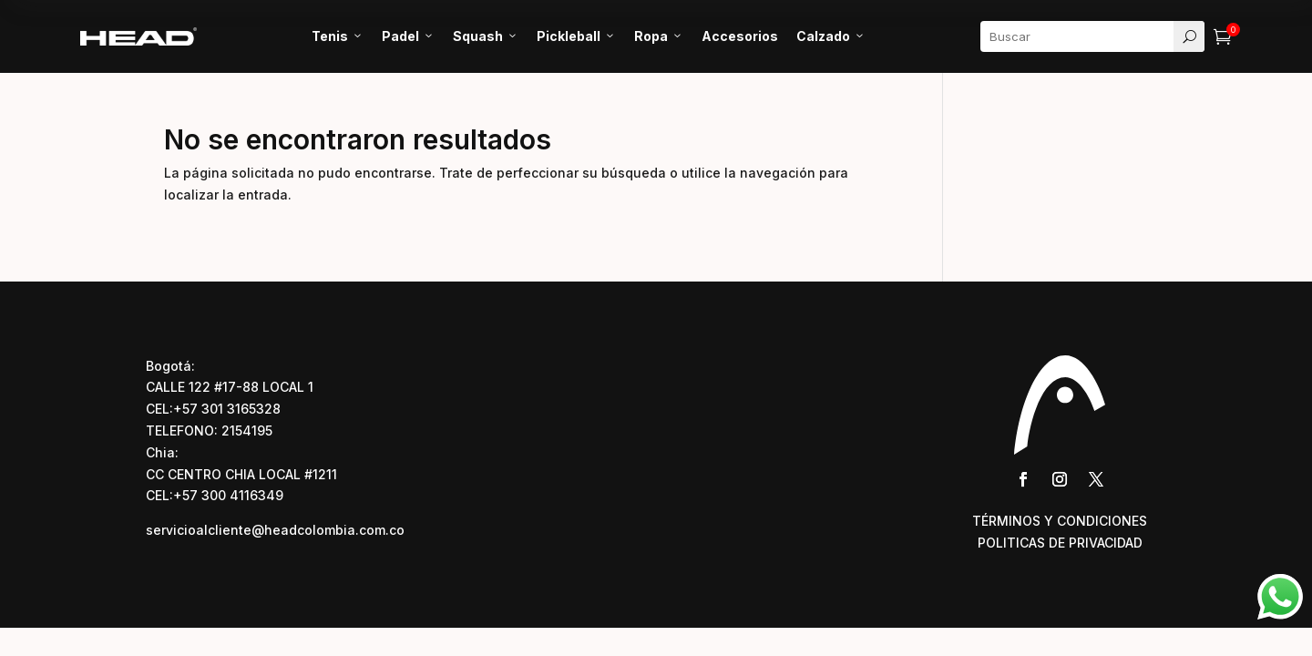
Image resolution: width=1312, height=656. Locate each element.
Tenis (338, 36)
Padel (408, 36)
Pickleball (576, 36)
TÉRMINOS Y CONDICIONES (1059, 520)
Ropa (658, 36)
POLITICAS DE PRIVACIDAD (1060, 542)
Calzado (831, 36)
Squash (485, 36)
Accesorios (740, 36)
